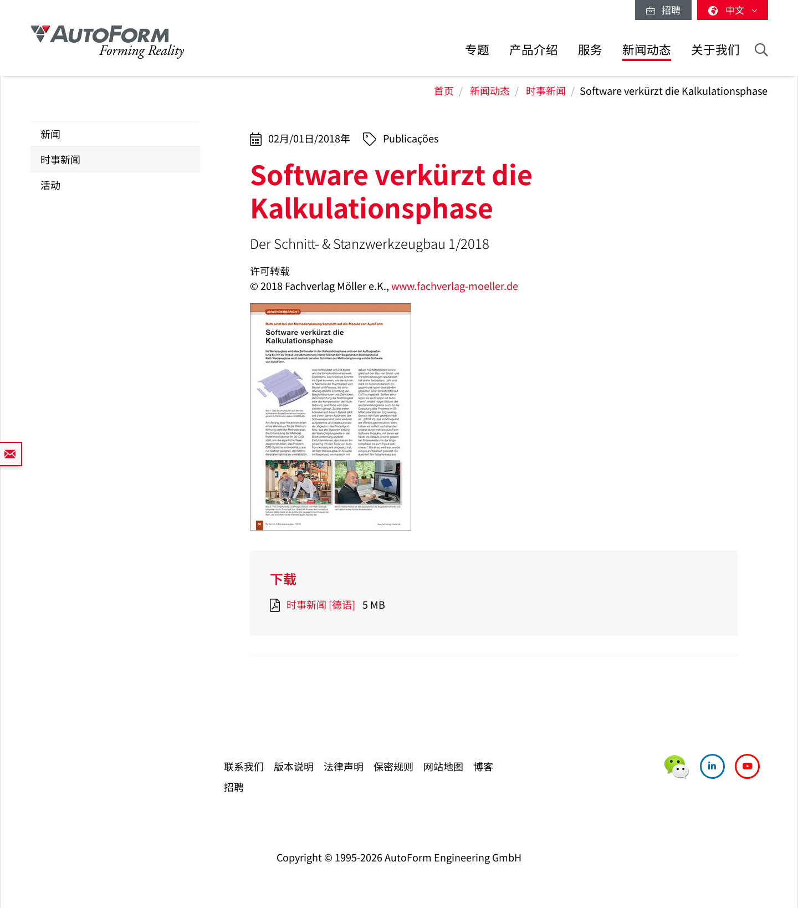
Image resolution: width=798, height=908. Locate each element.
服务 (590, 49)
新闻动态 (646, 49)
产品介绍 (533, 49)
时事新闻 (546, 90)
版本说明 (294, 766)
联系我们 (244, 766)
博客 (483, 766)
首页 (444, 90)
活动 (50, 184)
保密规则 (393, 766)
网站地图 (443, 766)
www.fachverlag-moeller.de (454, 285)
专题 (477, 49)
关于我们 (715, 49)
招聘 (663, 10)
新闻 (50, 133)
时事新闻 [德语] (320, 604)
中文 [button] (732, 10)
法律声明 (344, 766)
